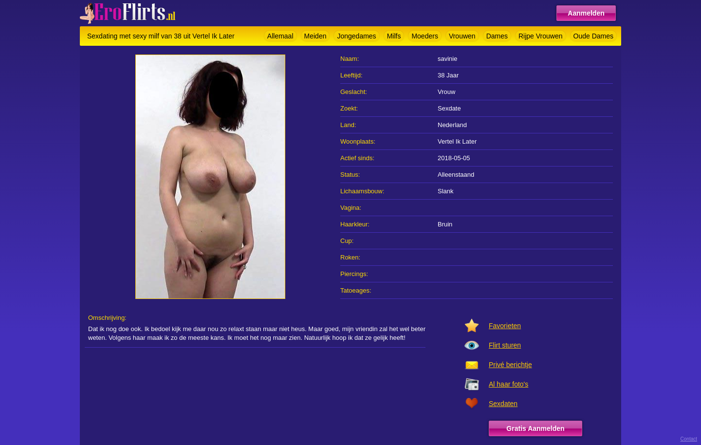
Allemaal (280, 36)
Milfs (394, 36)
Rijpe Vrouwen (540, 36)
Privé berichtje (510, 365)
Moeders (424, 36)
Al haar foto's (508, 384)
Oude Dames (593, 36)
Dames (497, 36)
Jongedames (356, 36)
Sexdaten (503, 404)
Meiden (315, 36)
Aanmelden (586, 13)
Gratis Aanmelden (535, 428)
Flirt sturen (505, 345)
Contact (689, 439)
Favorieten (505, 326)
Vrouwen (462, 36)
